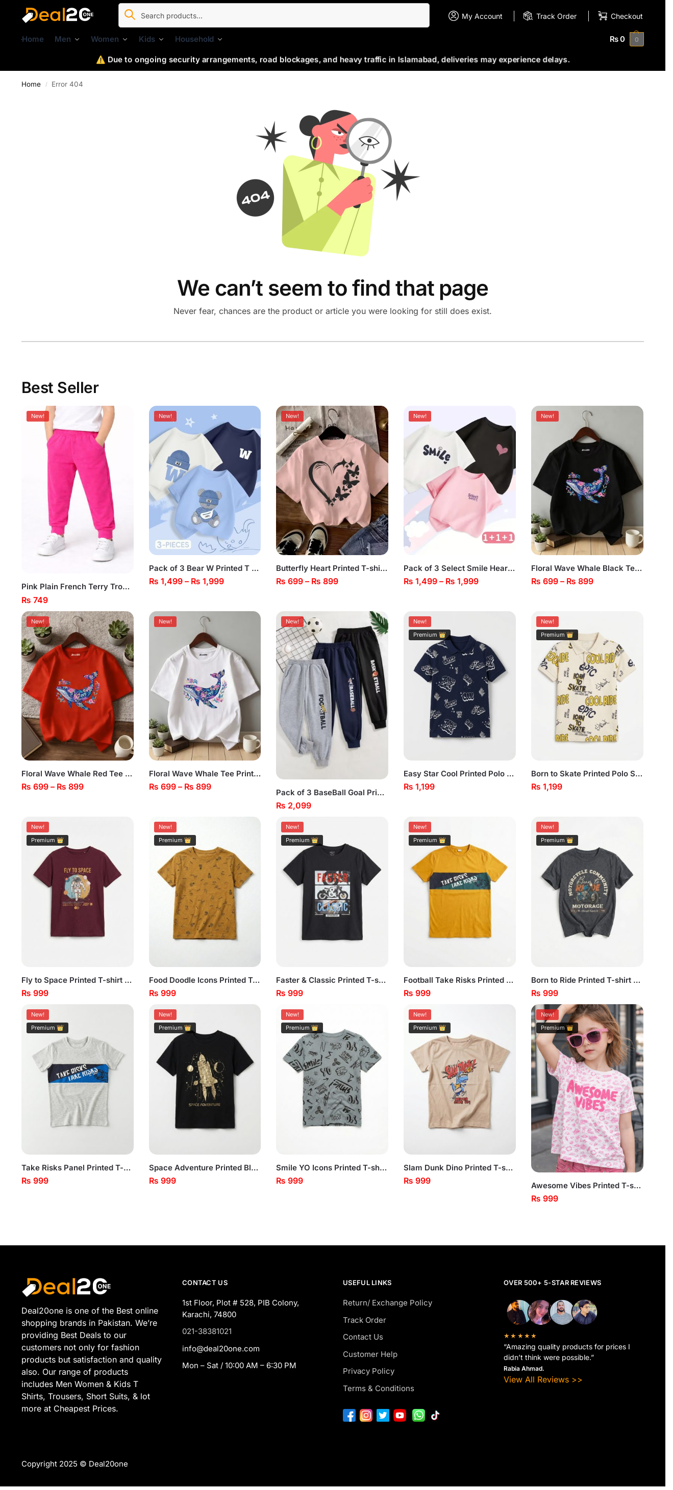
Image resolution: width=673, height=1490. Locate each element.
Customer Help (370, 1354)
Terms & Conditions (378, 1388)
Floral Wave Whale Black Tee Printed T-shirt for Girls (587, 568)
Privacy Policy (368, 1371)
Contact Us (363, 1337)
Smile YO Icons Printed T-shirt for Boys (332, 1167)
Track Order (364, 1320)
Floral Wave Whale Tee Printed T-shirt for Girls (205, 773)
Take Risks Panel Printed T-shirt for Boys (77, 1167)
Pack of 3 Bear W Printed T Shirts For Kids (205, 568)
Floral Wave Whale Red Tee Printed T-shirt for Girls (77, 773)
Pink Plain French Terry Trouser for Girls (77, 586)
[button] (627, 39)
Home (31, 84)
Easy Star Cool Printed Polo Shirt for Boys (460, 773)
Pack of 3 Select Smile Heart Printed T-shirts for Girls (460, 568)
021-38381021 (207, 1331)
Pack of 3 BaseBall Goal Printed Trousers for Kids (332, 792)
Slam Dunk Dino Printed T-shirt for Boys (460, 1167)
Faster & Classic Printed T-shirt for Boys (332, 980)
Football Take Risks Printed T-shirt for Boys (460, 980)
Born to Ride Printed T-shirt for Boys (587, 980)
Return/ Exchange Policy (387, 1303)
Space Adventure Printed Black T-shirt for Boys (205, 1167)
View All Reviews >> (543, 1379)
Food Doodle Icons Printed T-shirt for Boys (205, 980)
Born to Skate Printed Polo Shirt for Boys (587, 773)
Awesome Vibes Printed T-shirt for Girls (587, 1185)
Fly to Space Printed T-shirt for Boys (77, 980)
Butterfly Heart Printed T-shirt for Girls (332, 568)
